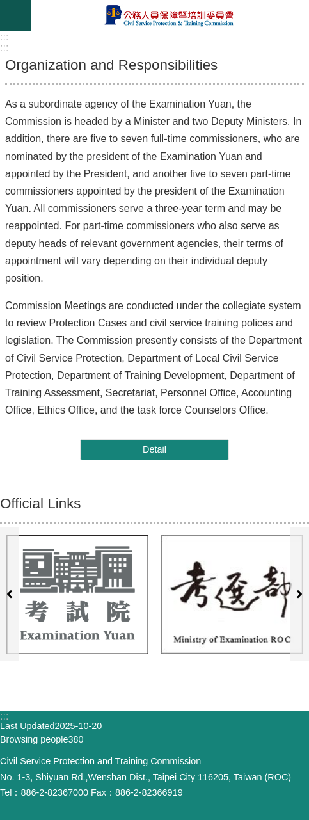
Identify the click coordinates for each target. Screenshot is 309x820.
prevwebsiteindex (9, 594)
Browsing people (34, 739)
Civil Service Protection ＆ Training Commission (170, 15)
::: (4, 36)
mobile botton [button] (15, 15)
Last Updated (27, 726)
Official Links (40, 503)
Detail (154, 449)
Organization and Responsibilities (111, 65)
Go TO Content (6, 6)
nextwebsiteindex (299, 594)
